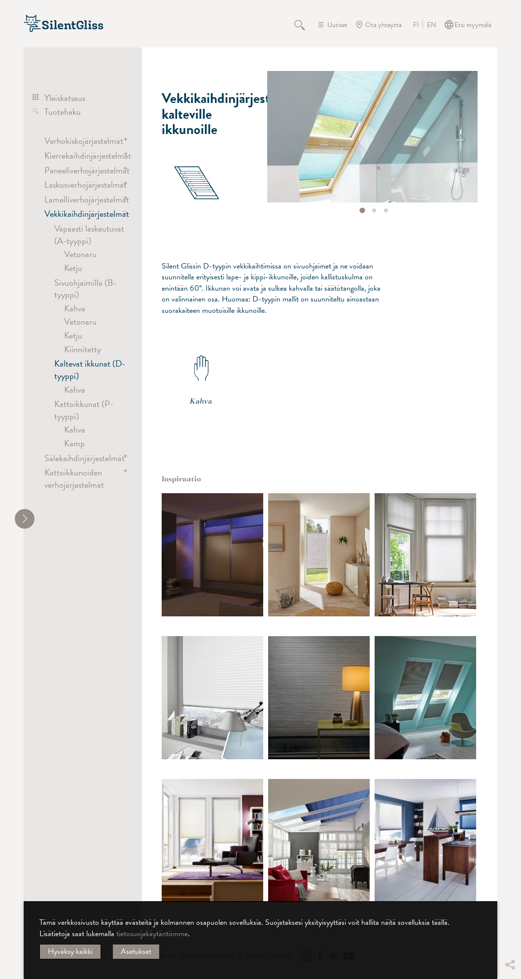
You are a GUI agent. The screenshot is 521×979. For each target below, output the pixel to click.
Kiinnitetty (82, 349)
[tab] (362, 210)
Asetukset (136, 951)
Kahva (74, 308)
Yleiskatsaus (64, 97)
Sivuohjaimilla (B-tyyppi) (85, 288)
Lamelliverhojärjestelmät (82, 199)
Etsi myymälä (472, 25)
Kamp (74, 443)
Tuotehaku (62, 111)
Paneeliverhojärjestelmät (82, 170)
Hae (305, 24)
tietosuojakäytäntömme (152, 934)
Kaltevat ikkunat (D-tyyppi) (89, 369)
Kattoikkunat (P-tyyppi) (83, 409)
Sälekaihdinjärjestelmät (82, 458)
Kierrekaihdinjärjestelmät (82, 155)
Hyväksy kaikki (70, 951)
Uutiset (337, 25)
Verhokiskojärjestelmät (82, 140)
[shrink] (25, 519)
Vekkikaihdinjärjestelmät (82, 213)
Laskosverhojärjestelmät (82, 184)
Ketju (73, 267)
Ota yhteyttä (383, 25)
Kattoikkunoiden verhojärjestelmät (74, 478)
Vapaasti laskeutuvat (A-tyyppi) (89, 234)
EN (431, 25)
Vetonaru (80, 254)
